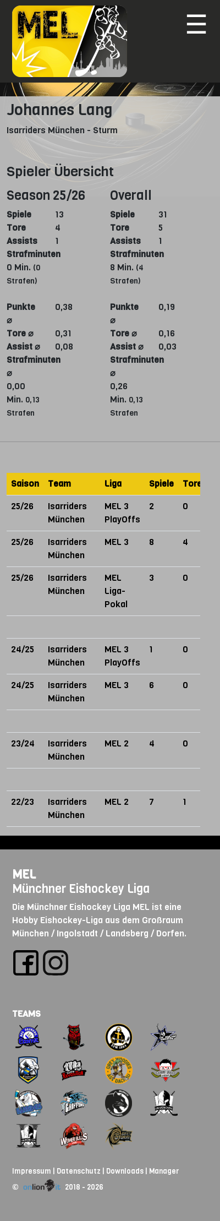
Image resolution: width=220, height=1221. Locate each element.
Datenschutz (79, 1171)
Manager (164, 1171)
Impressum (31, 1171)
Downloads (125, 1171)
